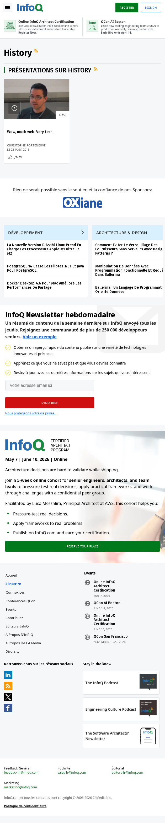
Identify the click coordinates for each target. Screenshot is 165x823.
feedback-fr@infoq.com (21, 779)
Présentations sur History (50, 71)
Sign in (151, 7)
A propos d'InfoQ (19, 639)
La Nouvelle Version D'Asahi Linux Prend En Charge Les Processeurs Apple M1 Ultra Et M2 (44, 252)
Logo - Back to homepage (30, 7)
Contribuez (14, 623)
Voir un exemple (40, 341)
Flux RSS (37, 51)
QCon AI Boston (106, 608)
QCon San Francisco (110, 642)
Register (126, 7)
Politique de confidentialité (25, 812)
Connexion (15, 597)
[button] (49, 407)
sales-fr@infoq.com (72, 779)
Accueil (11, 580)
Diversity (13, 656)
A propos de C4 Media (23, 648)
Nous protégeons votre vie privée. (30, 417)
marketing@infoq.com (20, 794)
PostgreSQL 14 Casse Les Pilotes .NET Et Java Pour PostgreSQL (45, 272)
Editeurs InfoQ (17, 631)
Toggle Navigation (7, 7)
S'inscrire (13, 589)
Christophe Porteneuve (26, 146)
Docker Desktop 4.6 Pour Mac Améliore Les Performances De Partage (44, 289)
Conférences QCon (21, 606)
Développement (25, 236)
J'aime (19, 157)
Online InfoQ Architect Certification (104, 591)
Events (11, 614)
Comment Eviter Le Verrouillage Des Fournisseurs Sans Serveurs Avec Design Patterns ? (130, 252)
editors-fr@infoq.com (127, 779)
